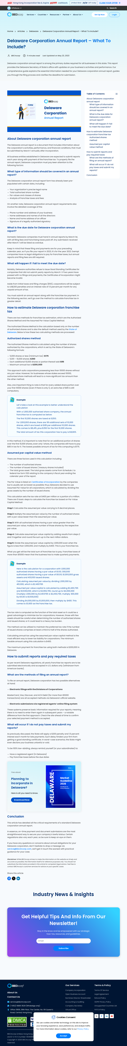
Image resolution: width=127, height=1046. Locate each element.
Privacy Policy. (83, 1030)
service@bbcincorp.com (19, 848)
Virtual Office (70, 1010)
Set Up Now (100, 14)
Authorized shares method (98, 138)
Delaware (33, 31)
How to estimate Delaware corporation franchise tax (99, 133)
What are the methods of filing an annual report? (101, 159)
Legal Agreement (101, 994)
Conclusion (92, 175)
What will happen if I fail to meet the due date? (100, 125)
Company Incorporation (75, 990)
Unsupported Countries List (105, 1006)
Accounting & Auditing (74, 1002)
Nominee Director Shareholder (78, 998)
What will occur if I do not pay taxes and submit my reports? (101, 167)
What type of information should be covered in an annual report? (101, 107)
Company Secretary (73, 1006)
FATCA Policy (99, 1010)
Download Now (22, 800)
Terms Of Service (101, 990)
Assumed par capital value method (99, 145)
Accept (63, 1035)
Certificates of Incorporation (45, 482)
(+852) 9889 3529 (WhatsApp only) (23, 1006)
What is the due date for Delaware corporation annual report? (101, 117)
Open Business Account (75, 994)
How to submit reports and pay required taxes (99, 153)
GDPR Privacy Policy (102, 1002)
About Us (12, 992)
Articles (21, 31)
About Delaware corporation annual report (100, 100)
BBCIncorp (15, 55)
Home (10, 31)
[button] (15, 8)
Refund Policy (100, 998)
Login (114, 14)
